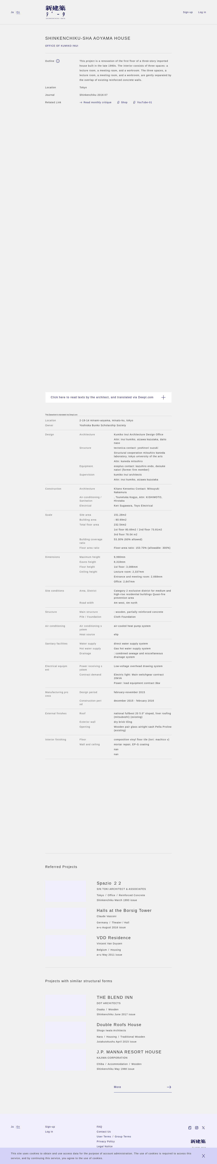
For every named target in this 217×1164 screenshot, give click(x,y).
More (143, 1088)
